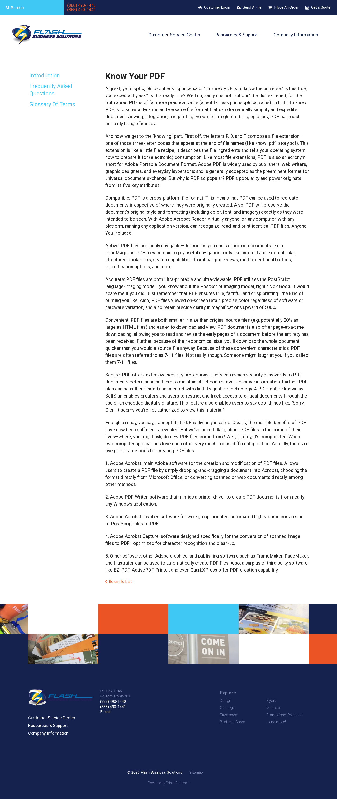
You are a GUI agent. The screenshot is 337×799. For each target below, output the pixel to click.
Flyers (271, 700)
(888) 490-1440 (81, 5)
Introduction (44, 76)
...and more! (276, 722)
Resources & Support (237, 35)
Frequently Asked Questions (50, 90)
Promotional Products (284, 715)
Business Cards (232, 722)
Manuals (273, 707)
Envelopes (228, 715)
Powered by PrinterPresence (168, 783)
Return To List (120, 581)
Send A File (252, 7)
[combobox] (32, 7)
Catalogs (227, 707)
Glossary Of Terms (52, 104)
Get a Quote (320, 7)
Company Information (296, 35)
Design (225, 700)
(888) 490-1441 (81, 9)
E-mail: (105, 712)
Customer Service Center (174, 35)
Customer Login (217, 7)
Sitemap (196, 772)
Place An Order (286, 7)
